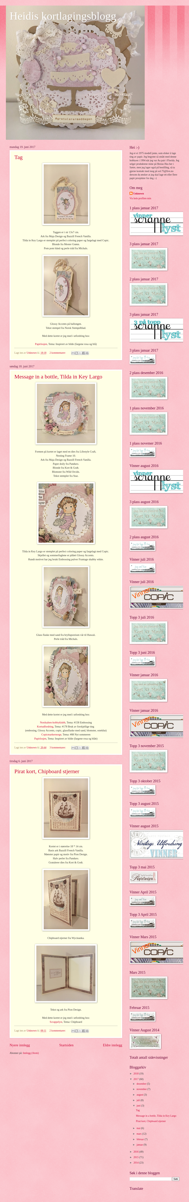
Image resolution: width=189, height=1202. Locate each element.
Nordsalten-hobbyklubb (52, 722)
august (140, 1094)
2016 (136, 1151)
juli (139, 1100)
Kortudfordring (45, 726)
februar (141, 1139)
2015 (136, 1157)
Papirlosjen (41, 344)
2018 (136, 1073)
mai (139, 1128)
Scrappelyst (56, 1021)
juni (139, 1105)
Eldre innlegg (112, 1045)
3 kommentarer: (58, 747)
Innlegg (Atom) (31, 1053)
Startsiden (66, 1045)
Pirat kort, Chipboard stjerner (46, 771)
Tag (18, 157)
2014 (136, 1162)
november (142, 1089)
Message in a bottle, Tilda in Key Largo (58, 376)
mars (139, 1133)
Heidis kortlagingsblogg (63, 16)
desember (142, 1083)
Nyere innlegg (20, 1045)
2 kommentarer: (58, 352)
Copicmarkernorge (51, 734)
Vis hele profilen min (140, 198)
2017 (136, 1079)
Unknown (138, 193)
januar (140, 1144)
